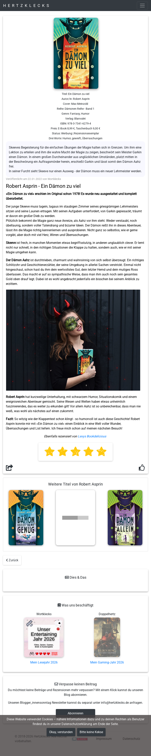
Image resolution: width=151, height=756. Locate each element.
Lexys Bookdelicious (92, 436)
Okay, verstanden (61, 732)
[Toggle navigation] (142, 5)
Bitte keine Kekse (91, 732)
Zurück (12, 560)
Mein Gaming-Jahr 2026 (107, 662)
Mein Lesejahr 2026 (44, 662)
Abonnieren (75, 713)
